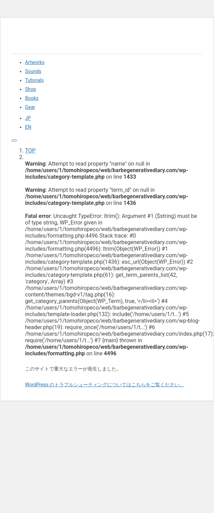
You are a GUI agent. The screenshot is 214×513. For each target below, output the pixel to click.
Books (31, 98)
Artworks (34, 62)
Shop (30, 89)
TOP (30, 150)
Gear (30, 107)
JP (28, 118)
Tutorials (34, 80)
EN (28, 127)
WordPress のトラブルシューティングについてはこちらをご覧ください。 (104, 384)
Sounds (33, 71)
